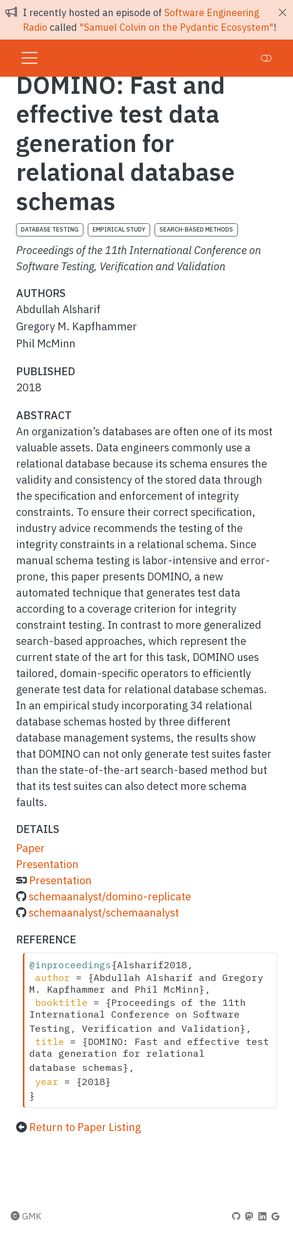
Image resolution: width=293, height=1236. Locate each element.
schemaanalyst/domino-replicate (110, 896)
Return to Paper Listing (85, 1127)
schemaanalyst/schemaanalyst (104, 912)
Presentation (47, 864)
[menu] (29, 58)
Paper (30, 848)
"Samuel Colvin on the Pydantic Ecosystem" (176, 27)
